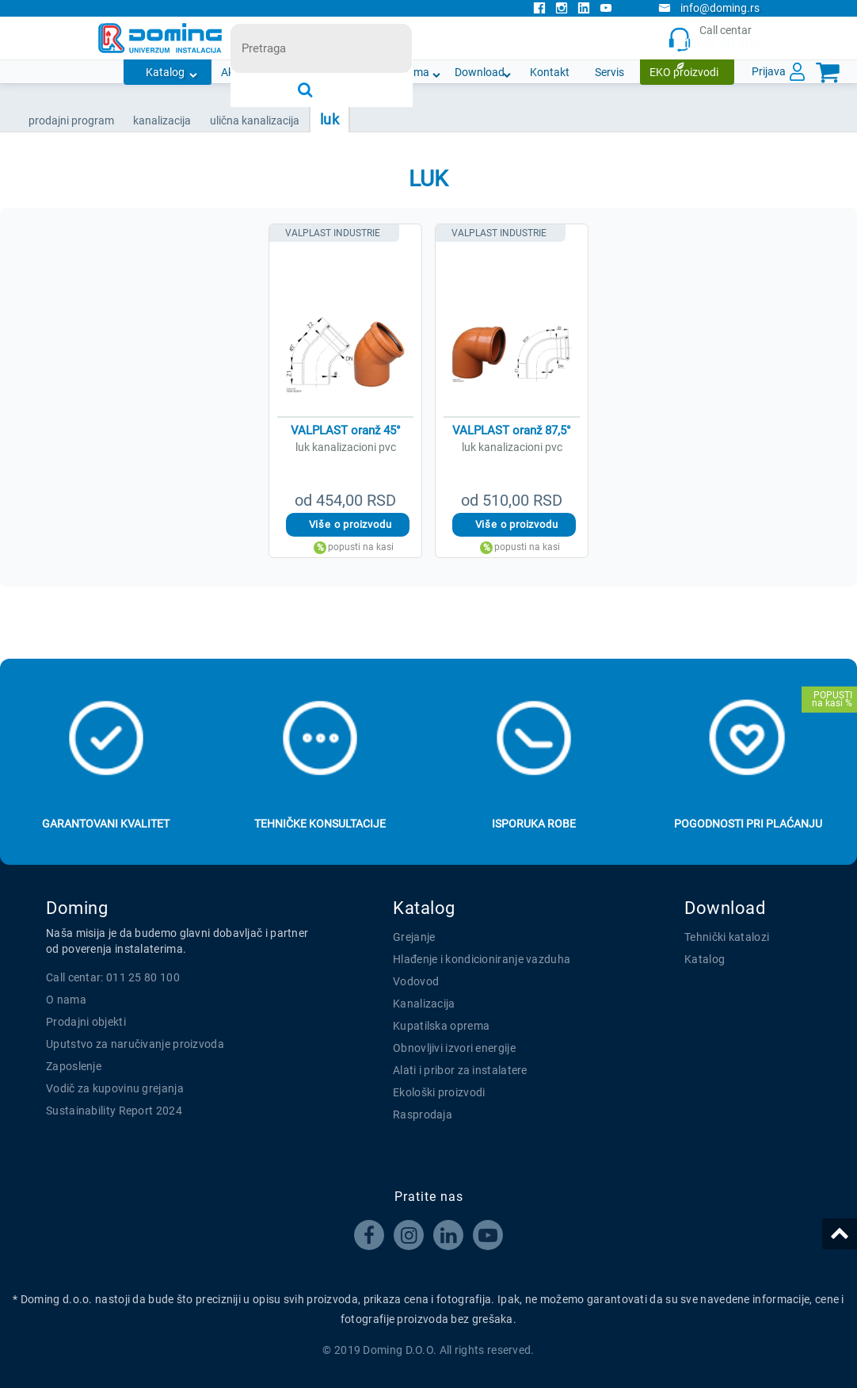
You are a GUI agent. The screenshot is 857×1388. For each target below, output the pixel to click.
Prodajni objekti (86, 1021)
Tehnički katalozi (726, 937)
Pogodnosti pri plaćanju (748, 823)
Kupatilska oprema (441, 1025)
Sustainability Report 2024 (114, 1110)
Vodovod (416, 981)
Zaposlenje (73, 1066)
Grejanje (414, 937)
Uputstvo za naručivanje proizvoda (135, 1044)
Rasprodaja (422, 1114)
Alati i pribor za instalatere (460, 1070)
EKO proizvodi (683, 72)
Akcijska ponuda (261, 72)
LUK (329, 119)
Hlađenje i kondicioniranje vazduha (481, 959)
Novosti (346, 72)
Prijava (769, 71)
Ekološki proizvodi (439, 1092)
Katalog (165, 72)
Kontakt (549, 72)
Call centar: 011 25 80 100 (113, 977)
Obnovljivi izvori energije (454, 1048)
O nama (409, 72)
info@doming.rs (709, 8)
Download (480, 72)
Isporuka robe (534, 823)
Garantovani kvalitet (105, 823)
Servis (609, 72)
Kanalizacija (424, 1003)
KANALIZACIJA (162, 120)
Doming (77, 908)
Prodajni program (71, 120)
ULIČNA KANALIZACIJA (254, 120)
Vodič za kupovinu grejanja (115, 1088)
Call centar (714, 38)
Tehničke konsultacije (320, 823)
